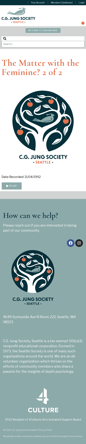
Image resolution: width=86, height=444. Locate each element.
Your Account (38, 3)
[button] (82, 23)
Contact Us (55, 436)
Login (81, 3)
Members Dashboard (61, 3)
